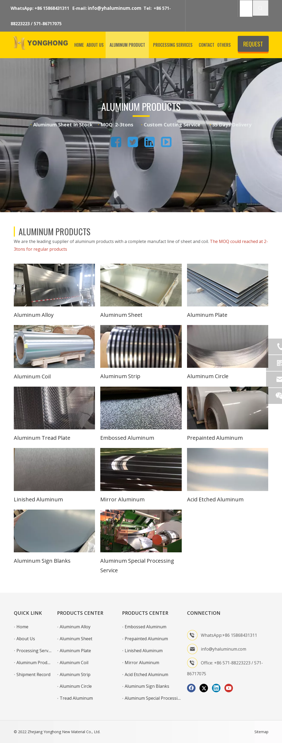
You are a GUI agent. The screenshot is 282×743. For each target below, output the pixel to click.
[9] (227, 408)
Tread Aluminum (76, 698)
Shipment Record (33, 674)
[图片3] (141, 531)
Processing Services (36, 651)
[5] (141, 346)
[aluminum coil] (54, 346)
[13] (54, 531)
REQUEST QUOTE (253, 46)
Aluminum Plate (207, 314)
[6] (227, 346)
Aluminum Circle (207, 376)
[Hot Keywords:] (260, 8)
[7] (54, 408)
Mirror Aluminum (122, 499)
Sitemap (261, 731)
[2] (141, 285)
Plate (64, 437)
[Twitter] (203, 688)
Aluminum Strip (120, 376)
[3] (227, 285)
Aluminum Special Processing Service (161, 698)
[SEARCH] (246, 8)
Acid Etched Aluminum (215, 499)
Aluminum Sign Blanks (42, 560)
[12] (227, 469)
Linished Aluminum (38, 499)
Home (22, 627)
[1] (54, 285)
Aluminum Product (34, 662)
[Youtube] (228, 688)
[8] (141, 408)
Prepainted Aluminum (215, 437)
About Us (25, 639)
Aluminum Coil (32, 376)
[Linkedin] (216, 688)
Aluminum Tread (35, 437)
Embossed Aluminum (127, 437)
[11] (141, 469)
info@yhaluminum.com (114, 8)
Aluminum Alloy (34, 314)
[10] (54, 469)
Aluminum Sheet (121, 314)
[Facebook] (191, 688)
